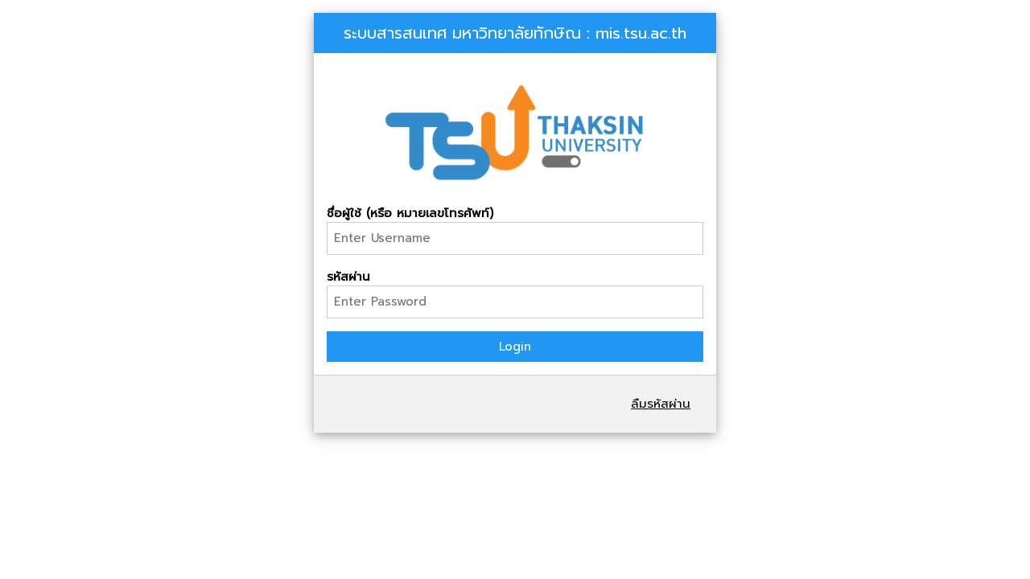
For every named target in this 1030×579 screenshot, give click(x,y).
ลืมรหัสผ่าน (660, 404)
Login (515, 346)
